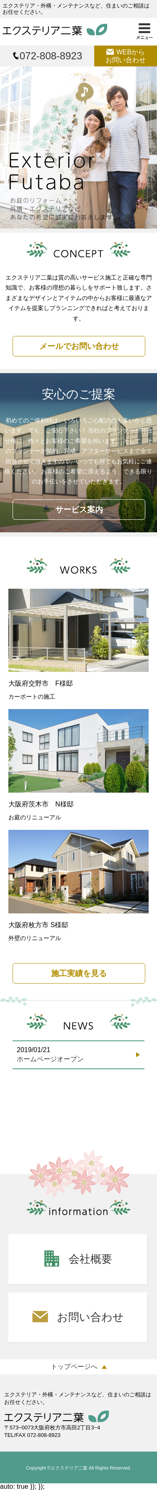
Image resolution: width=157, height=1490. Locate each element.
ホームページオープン (50, 1059)
